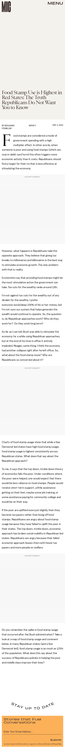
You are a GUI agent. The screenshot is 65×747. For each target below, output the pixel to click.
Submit (55, 739)
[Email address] (32, 731)
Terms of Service (44, 744)
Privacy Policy (57, 744)
